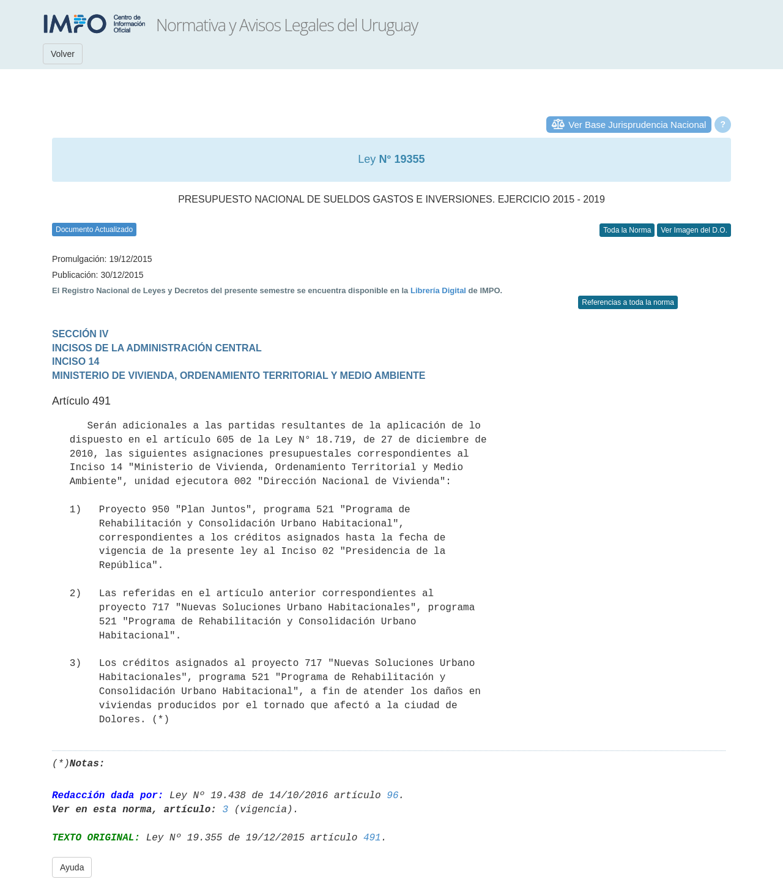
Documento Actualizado (94, 229)
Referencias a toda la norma (628, 302)
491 (372, 837)
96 (392, 795)
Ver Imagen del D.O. (694, 230)
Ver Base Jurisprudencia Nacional (637, 124)
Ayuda (72, 867)
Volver (63, 54)
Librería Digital (438, 290)
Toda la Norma (627, 230)
